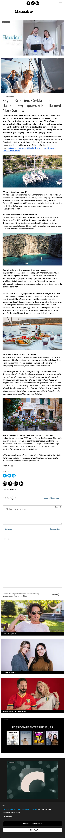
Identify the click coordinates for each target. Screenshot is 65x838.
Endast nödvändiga (32, 824)
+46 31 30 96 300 (10, 489)
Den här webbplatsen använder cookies (20, 809)
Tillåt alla (33, 830)
